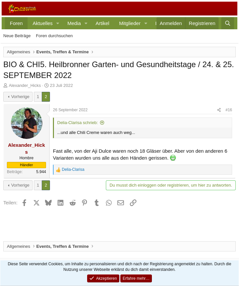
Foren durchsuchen (54, 35)
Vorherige (20, 96)
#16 (229, 110)
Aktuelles (43, 23)
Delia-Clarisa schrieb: (77, 122)
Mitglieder (129, 23)
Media (74, 23)
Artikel (102, 23)
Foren (16, 23)
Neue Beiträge (17, 35)
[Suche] (227, 23)
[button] (57, 23)
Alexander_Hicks (25, 85)
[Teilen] (219, 110)
